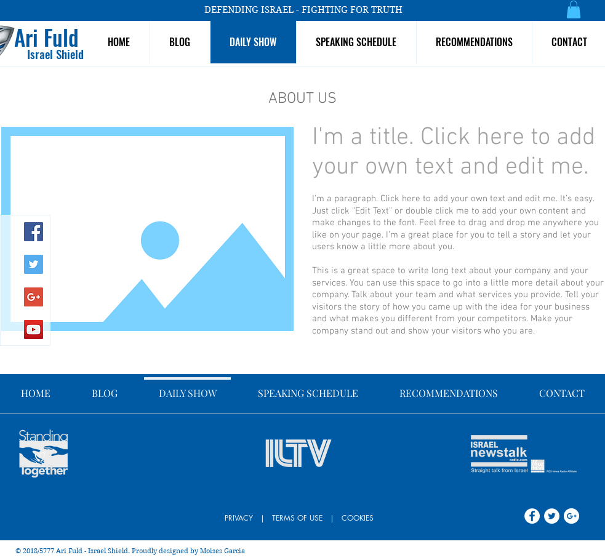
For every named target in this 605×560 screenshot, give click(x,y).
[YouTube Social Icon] (33, 329)
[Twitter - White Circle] (551, 516)
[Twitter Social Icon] (33, 264)
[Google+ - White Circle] (571, 516)
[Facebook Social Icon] (33, 231)
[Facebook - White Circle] (532, 516)
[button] (573, 9)
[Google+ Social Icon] (33, 296)
